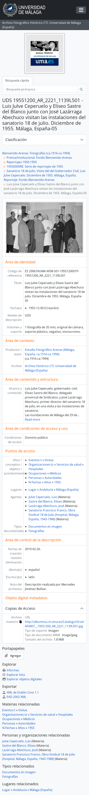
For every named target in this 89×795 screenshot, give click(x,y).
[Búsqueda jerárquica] (41, 89)
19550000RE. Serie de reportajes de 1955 (35, 166)
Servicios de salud (69, 464)
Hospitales (36, 469)
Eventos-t (35, 460)
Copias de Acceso (20, 608)
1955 (57, 482)
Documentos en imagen (45, 526)
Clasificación (16, 139)
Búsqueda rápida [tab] (17, 80)
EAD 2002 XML (14, 697)
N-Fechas (35, 482)
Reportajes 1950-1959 (22, 162)
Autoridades (53, 478)
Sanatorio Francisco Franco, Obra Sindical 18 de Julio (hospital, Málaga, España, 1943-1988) (54, 514)
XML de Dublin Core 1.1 (20, 692)
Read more (32, 419)
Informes (10, 670)
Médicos (55, 473)
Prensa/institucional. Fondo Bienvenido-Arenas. (40, 158)
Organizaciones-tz (41, 464)
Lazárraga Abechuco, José (46, 506)
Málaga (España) (67, 490)
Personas (35, 478)
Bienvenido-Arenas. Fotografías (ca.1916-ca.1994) (36, 153)
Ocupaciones (38, 473)
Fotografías (36, 531)
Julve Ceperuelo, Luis (43, 497)
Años (47, 482)
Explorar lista (13, 675)
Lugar (32, 490)
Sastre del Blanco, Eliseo (45, 501)
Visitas (49, 460)
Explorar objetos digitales (22, 679)
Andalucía (46, 490)
